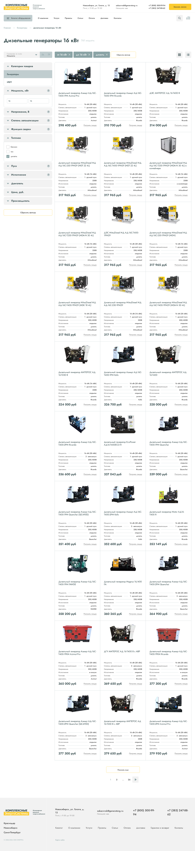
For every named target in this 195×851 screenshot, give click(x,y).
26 (129, 779)
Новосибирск (10, 827)
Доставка (104, 18)
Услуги (56, 18)
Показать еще (123, 770)
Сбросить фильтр (123, 55)
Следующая (135, 779)
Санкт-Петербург (12, 832)
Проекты (68, 18)
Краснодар (9, 823)
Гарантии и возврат (160, 827)
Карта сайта (59, 840)
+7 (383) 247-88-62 (157, 8)
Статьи (80, 18)
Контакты (117, 18)
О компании (43, 18)
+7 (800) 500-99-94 (157, 5)
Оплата (92, 18)
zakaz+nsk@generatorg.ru (126, 5)
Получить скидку (90, 125)
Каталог (20, 18)
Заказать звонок (179, 7)
